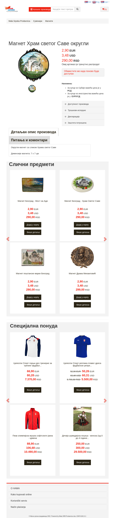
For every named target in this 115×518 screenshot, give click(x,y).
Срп (104, 2)
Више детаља (33, 232)
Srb (88, 2)
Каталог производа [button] (40, 9)
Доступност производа (76, 104)
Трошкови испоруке (75, 110)
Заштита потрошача (75, 123)
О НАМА (15, 488)
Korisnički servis (19, 501)
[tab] (83, 104)
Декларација (72, 116)
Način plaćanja (18, 507)
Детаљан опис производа (33, 132)
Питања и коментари (29, 140)
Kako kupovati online (21, 494)
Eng (95, 2)
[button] (8, 238)
